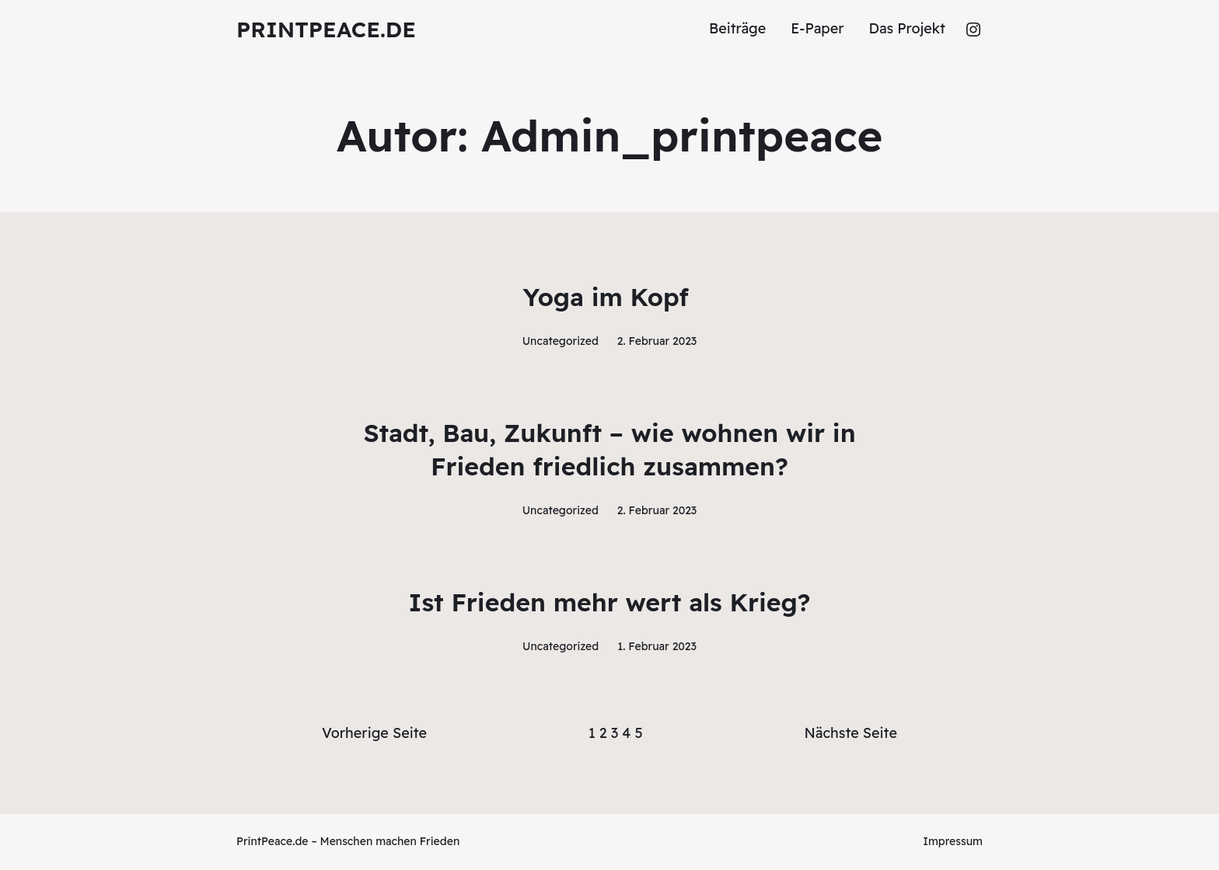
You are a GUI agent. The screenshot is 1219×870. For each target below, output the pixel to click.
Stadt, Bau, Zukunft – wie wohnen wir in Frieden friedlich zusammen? (609, 449)
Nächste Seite (851, 733)
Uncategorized (560, 341)
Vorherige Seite (374, 733)
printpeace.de (326, 29)
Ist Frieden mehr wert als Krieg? (609, 602)
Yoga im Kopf (609, 296)
